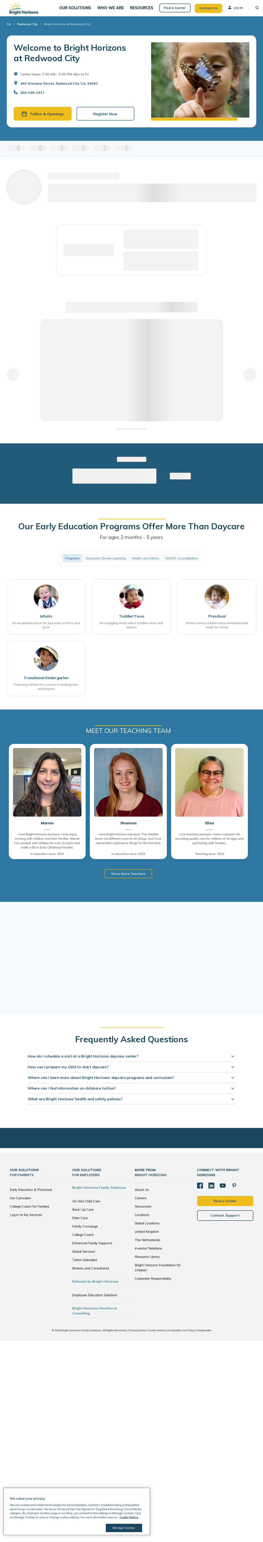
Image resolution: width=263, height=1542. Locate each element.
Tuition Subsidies (84, 1266)
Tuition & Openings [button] (42, 118)
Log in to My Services (26, 1220)
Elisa (209, 829)
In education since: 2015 (128, 860)
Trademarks (204, 1336)
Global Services (83, 1257)
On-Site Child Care (86, 1207)
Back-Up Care (83, 1215)
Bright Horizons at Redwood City (67, 28)
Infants (46, 621)
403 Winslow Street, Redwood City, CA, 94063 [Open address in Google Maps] (59, 88)
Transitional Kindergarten (46, 683)
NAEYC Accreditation (182, 563)
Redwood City (27, 28)
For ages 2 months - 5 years (131, 542)
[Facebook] (200, 1191)
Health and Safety (146, 563)
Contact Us (204, 10)
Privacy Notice (137, 1336)
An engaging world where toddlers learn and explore (131, 630)
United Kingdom (147, 1237)
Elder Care (80, 1224)
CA (9, 28)
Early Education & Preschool (31, 1195)
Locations (142, 1220)
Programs (72, 563)
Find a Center (171, 10)
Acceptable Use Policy (181, 1336)
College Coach (83, 1240)
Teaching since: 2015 (209, 860)
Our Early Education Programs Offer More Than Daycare (131, 531)
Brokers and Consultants (90, 1274)
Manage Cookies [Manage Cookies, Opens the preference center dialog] (123, 1527)
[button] (82, 10)
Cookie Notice (156, 1336)
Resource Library (147, 1262)
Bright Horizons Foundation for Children (158, 1273)
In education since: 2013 (47, 860)
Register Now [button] (105, 118)
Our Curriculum (20, 1204)
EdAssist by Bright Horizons (95, 1287)
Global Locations (147, 1229)
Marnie (47, 829)
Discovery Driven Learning (105, 563)
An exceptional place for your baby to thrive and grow (46, 630)
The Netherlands (147, 1246)
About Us (142, 1195)
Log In (231, 10)
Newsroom (143, 1212)
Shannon (128, 829)
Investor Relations (148, 1254)
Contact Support (225, 1221)
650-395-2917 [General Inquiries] (32, 97)
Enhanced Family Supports (92, 1249)
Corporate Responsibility (153, 1284)
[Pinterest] (234, 1191)
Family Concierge (85, 1232)
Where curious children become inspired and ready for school (217, 630)
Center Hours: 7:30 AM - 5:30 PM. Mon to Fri (54, 78)
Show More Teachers (128, 879)
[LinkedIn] (211, 1191)
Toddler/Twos (131, 621)
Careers (141, 1204)
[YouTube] (223, 1191)
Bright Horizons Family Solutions (99, 1193)
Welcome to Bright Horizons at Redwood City (70, 57)
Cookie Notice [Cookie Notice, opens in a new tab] (128, 1517)
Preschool (216, 621)
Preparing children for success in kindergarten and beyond (46, 693)
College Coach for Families (29, 1212)
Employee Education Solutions (94, 1301)
